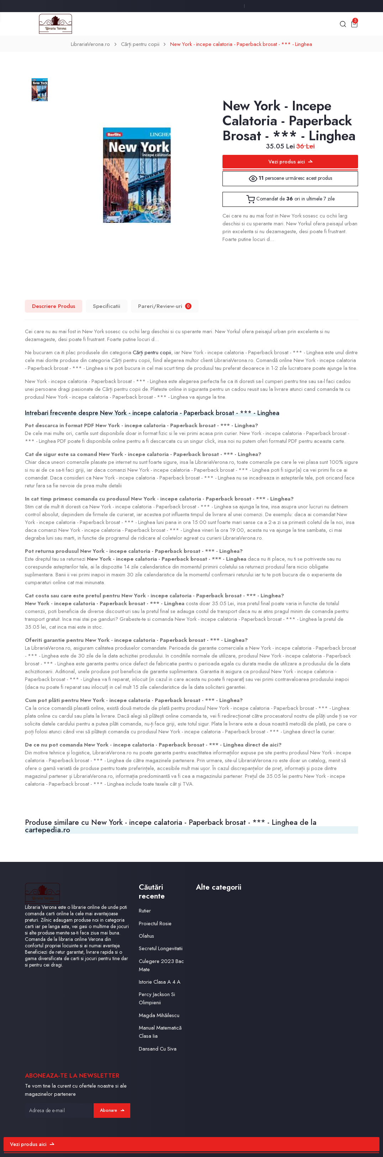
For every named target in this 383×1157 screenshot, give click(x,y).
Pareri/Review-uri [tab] (165, 306)
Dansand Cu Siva (158, 1049)
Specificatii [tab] (106, 306)
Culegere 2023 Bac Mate (161, 965)
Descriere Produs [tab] (53, 306)
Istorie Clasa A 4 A (159, 982)
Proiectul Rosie (155, 923)
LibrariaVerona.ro (90, 44)
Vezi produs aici (290, 161)
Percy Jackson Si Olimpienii (157, 998)
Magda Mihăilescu (159, 1015)
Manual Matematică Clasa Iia (160, 1032)
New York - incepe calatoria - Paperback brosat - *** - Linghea (241, 44)
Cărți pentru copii (140, 44)
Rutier (145, 911)
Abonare (112, 1110)
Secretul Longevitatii (161, 948)
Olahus (146, 936)
